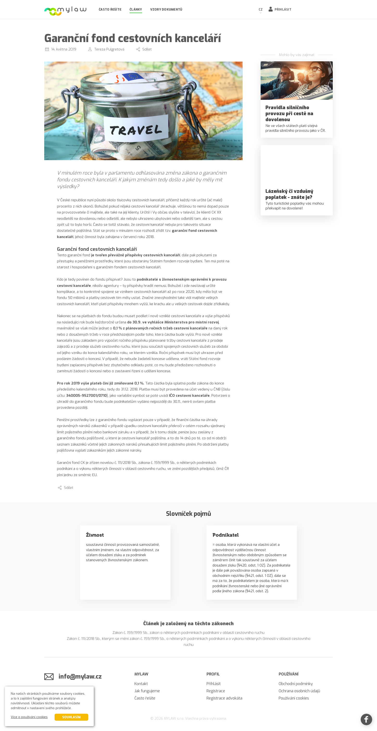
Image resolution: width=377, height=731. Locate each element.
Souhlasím (71, 717)
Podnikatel (226, 535)
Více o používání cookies (29, 717)
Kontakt (141, 683)
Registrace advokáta (224, 698)
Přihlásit (283, 9)
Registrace (216, 690)
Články (136, 9)
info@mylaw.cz (80, 677)
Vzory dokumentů (166, 9)
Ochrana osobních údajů (299, 690)
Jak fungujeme (147, 690)
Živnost (95, 535)
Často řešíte (110, 9)
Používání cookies (294, 698)
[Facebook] (366, 720)
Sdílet (147, 49)
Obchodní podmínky (296, 683)
